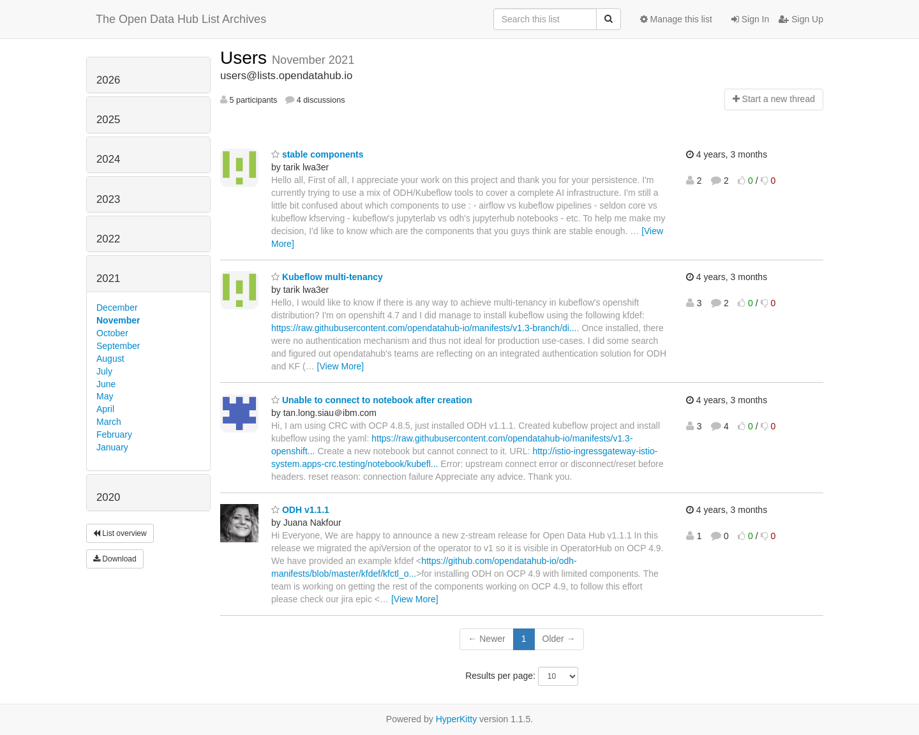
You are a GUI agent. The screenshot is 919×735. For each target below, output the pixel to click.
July (104, 371)
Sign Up (801, 19)
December (117, 307)
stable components (317, 154)
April (105, 409)
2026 (108, 80)
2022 (108, 239)
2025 (108, 120)
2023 (108, 199)
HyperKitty (456, 719)
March (108, 422)
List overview (120, 533)
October (112, 333)
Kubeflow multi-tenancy (327, 277)
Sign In (750, 19)
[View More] (340, 366)
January (112, 447)
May (104, 396)
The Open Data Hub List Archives (181, 19)
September (118, 346)
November (118, 320)
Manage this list (676, 19)
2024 (108, 159)
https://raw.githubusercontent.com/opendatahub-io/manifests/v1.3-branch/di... (424, 328)
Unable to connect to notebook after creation (371, 400)
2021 (108, 278)
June (106, 384)
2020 (108, 497)
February (114, 434)
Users (246, 58)
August (110, 358)
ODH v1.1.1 (300, 510)
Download (115, 558)
